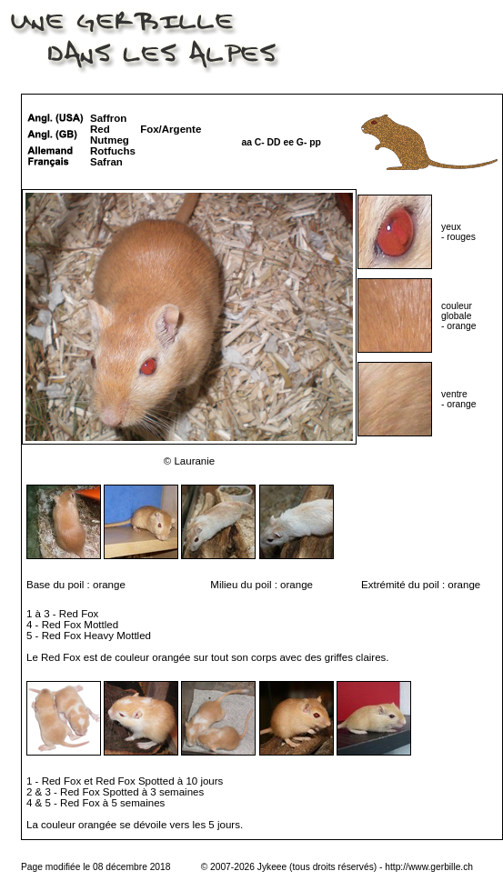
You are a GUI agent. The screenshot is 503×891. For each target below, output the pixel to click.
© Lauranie (190, 461)
